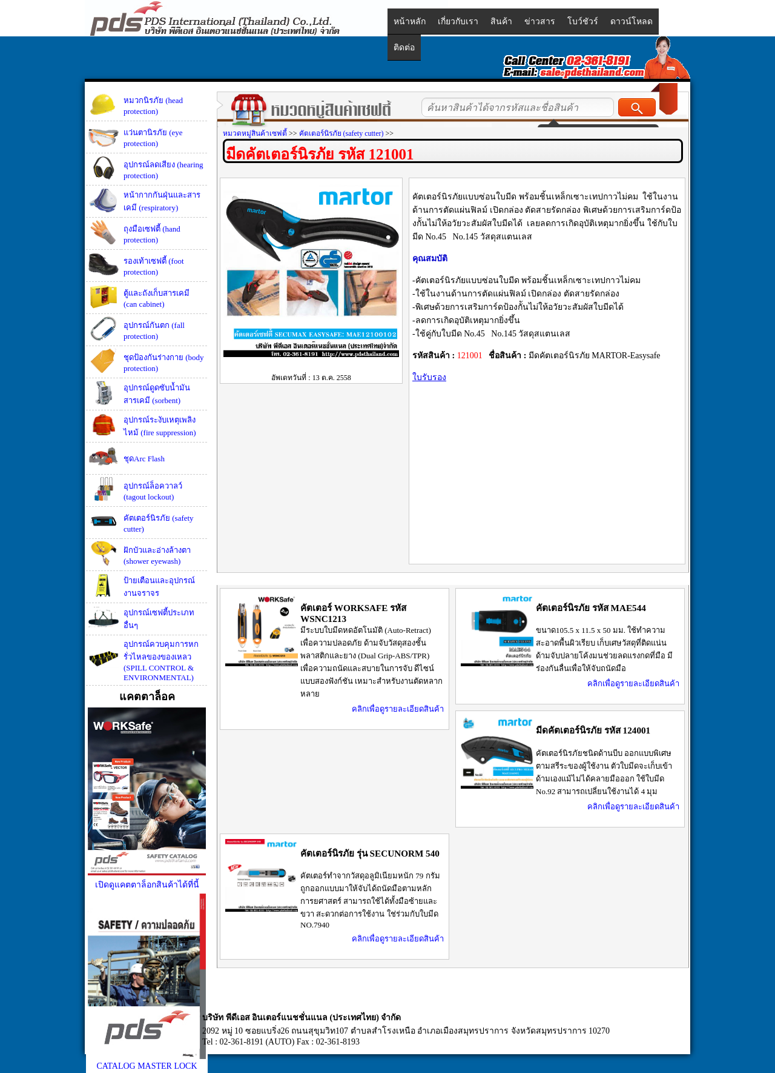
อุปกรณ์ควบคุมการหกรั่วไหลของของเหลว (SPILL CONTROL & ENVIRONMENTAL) (161, 661)
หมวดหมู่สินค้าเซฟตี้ (255, 133)
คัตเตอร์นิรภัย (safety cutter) (341, 133)
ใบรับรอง (429, 377)
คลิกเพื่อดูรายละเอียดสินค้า (398, 709)
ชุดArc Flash (144, 458)
